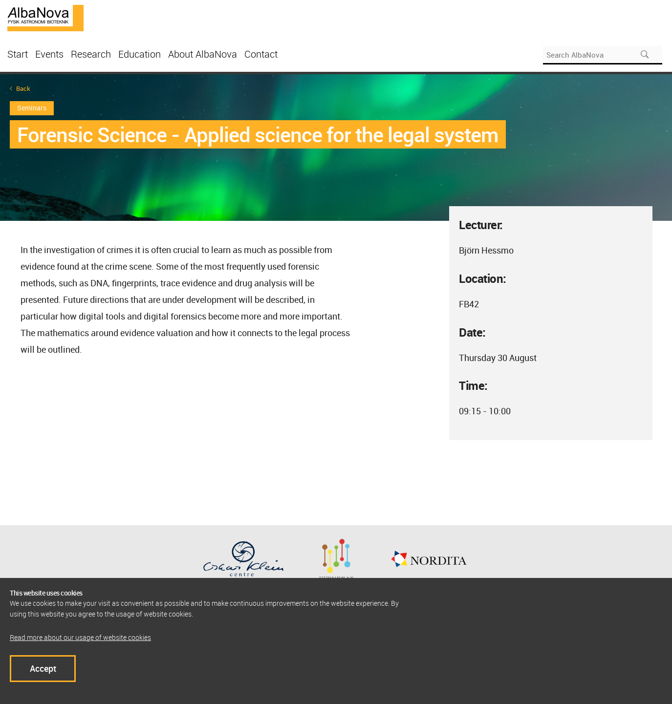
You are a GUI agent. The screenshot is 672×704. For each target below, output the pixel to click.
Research (91, 54)
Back (23, 89)
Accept (43, 668)
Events (49, 54)
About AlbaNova (202, 54)
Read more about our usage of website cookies (80, 637)
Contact (261, 54)
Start (17, 54)
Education (139, 54)
